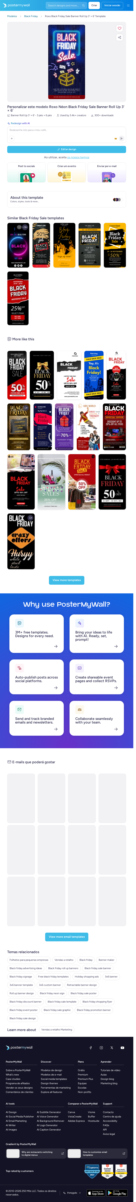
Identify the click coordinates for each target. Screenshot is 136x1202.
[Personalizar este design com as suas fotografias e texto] (66, 62)
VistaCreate (74, 1116)
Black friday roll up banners (63, 968)
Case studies (13, 1079)
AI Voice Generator (48, 1116)
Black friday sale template (62, 1001)
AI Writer (11, 1125)
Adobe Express (76, 1120)
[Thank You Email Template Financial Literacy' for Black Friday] (112, 850)
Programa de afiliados (18, 1083)
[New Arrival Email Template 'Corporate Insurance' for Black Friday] (51, 850)
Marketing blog (109, 1083)
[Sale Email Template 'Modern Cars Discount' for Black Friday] (112, 901)
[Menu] (128, 5)
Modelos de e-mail (51, 1074)
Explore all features (51, 1092)
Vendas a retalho (64, 959)
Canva (71, 1112)
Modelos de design (51, 1070)
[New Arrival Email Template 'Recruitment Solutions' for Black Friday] (21, 850)
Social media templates (54, 1079)
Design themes (49, 1083)
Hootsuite (93, 1120)
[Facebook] (90, 1047)
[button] (119, 28)
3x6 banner (111, 976)
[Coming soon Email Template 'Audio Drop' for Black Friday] (82, 798)
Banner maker (106, 959)
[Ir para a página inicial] (15, 5)
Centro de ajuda (112, 1116)
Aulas (104, 1074)
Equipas (82, 1083)
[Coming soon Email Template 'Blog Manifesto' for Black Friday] (21, 798)
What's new (12, 1074)
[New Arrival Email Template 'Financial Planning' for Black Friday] (21, 901)
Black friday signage (21, 976)
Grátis (81, 1070)
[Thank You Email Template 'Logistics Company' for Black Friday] (51, 901)
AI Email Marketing (16, 1120)
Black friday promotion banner (94, 1010)
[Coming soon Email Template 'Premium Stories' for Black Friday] (112, 798)
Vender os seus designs (19, 1087)
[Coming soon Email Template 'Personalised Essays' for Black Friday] (51, 798)
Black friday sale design (23, 1018)
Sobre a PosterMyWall (18, 1070)
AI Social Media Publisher (20, 1116)
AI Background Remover (50, 1120)
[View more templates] (66, 580)
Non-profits (84, 1092)
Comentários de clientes (19, 1092)
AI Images (11, 1129)
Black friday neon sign (52, 993)
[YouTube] (122, 1047)
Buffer (91, 1116)
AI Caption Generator (49, 1129)
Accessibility (110, 1120)
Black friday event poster (24, 1010)
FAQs (106, 1125)
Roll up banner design (22, 993)
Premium (83, 1074)
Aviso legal (109, 1134)
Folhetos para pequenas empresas (29, 959)
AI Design (11, 1112)
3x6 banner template (21, 985)
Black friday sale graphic (57, 1010)
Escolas (82, 1087)
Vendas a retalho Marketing (56, 1029)
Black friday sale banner (98, 968)
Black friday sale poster (84, 993)
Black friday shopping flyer (97, 1001)
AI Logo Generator (47, 1125)
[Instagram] (101, 1047)
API (105, 1129)
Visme (91, 1112)
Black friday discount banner (26, 1001)
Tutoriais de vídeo (110, 1070)
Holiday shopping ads (87, 976)
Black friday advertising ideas (26, 968)
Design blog (107, 1079)
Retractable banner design (82, 985)
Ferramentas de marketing (56, 1087)
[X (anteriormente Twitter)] (111, 1047)
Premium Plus (85, 1079)
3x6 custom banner (50, 985)
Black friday (85, 959)
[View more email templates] (66, 937)
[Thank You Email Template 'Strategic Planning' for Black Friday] (82, 901)
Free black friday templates (53, 976)
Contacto (108, 1112)
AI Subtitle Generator (49, 1112)
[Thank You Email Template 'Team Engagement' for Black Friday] (82, 850)
